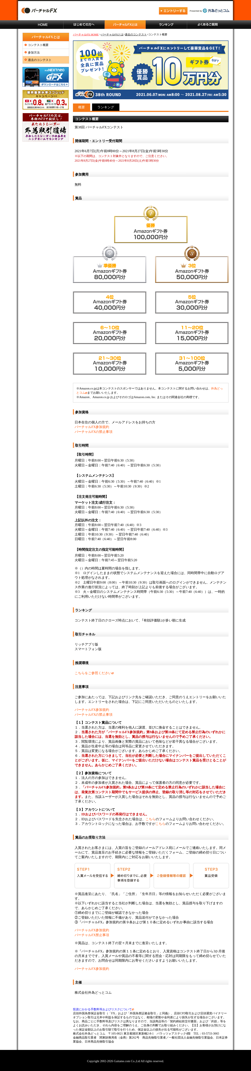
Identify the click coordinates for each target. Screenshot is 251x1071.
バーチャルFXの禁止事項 (93, 432)
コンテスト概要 (38, 45)
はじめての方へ (84, 24)
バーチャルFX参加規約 (92, 427)
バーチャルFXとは (125, 24)
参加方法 (34, 52)
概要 (81, 107)
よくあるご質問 (207, 24)
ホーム (42, 24)
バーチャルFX (60, 11)
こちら (150, 819)
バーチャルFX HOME (86, 34)
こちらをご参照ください (94, 673)
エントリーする (173, 11)
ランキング (166, 24)
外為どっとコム (210, 10)
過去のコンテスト (40, 60)
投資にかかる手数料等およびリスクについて (103, 1009)
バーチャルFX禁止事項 (92, 935)
